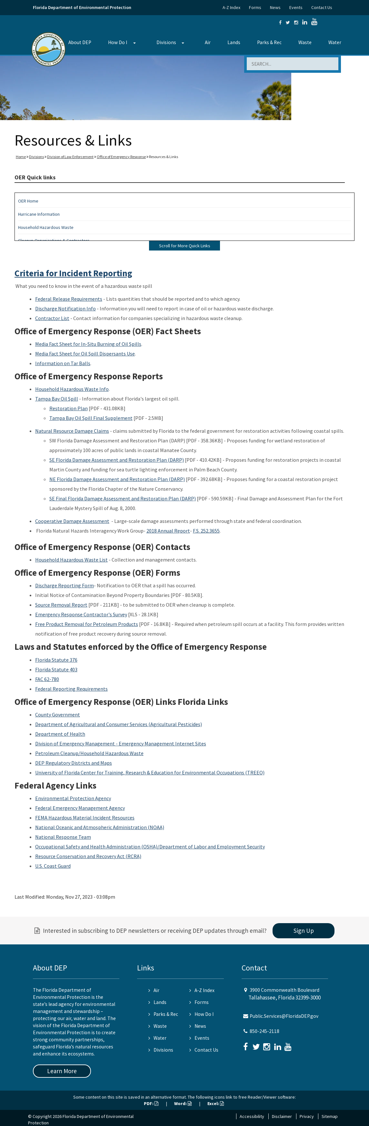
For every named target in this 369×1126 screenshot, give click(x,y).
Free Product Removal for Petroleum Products (86, 624)
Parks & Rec (269, 42)
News (275, 7)
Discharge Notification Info (65, 308)
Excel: (215, 1103)
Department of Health (60, 734)
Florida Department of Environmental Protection (82, 7)
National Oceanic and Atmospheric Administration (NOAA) (99, 827)
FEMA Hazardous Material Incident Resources (85, 817)
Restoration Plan (68, 408)
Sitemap (330, 1116)
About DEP (79, 42)
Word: (183, 1103)
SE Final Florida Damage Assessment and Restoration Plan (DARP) (122, 498)
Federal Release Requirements (68, 299)
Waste (305, 42)
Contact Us (321, 7)
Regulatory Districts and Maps (78, 763)
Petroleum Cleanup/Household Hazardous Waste (89, 753)
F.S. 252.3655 (206, 530)
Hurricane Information (39, 214)
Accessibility (252, 1116)
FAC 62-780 (47, 679)
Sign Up (304, 930)
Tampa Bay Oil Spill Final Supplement (91, 418)
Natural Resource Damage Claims (72, 431)
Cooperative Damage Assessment (72, 521)
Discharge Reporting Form (64, 585)
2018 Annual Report (168, 530)
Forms (255, 7)
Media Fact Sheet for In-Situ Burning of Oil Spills (88, 344)
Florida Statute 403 (56, 669)
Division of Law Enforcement (70, 156)
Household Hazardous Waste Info (72, 389)
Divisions (166, 42)
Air (208, 42)
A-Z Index (231, 7)
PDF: (151, 1103)
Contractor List (52, 318)
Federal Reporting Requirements (71, 689)
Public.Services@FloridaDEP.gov (284, 1016)
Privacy (307, 1116)
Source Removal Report (61, 604)
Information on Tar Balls (62, 363)
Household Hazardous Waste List (71, 559)
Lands (233, 42)
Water (334, 42)
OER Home (28, 201)
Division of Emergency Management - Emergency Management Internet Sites (120, 743)
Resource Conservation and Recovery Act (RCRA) (88, 856)
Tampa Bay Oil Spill (56, 398)
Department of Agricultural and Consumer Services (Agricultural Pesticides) (118, 724)
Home (21, 156)
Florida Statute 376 (56, 660)
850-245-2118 (264, 1031)
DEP (40, 763)
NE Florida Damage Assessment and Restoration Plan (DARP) (117, 479)
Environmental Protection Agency (73, 798)
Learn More (62, 1071)
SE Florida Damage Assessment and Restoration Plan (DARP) (116, 460)
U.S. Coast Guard (53, 866)
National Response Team (63, 837)
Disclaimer (282, 1116)
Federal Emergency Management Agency (80, 808)
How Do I (117, 42)
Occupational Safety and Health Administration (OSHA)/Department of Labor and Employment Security (150, 846)
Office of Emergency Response (121, 156)
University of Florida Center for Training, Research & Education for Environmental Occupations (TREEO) (149, 772)
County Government (57, 714)
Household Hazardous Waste (46, 227)
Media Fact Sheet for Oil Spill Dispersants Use (85, 353)
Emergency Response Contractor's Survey (81, 614)
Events (296, 7)
